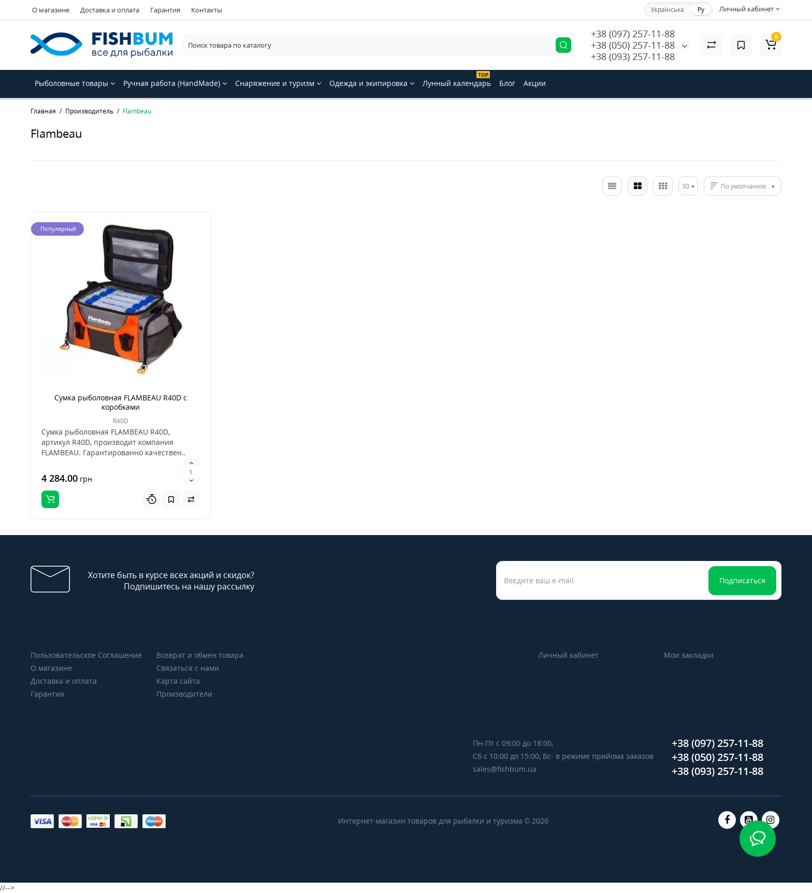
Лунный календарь (457, 79)
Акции (535, 83)
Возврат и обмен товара (199, 655)
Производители (184, 694)
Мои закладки (689, 655)
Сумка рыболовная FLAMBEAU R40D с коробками (120, 402)
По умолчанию (743, 186)
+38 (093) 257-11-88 (633, 56)
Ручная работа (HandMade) (175, 83)
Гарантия (165, 10)
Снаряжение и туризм (278, 83)
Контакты (206, 10)
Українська (667, 9)
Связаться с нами (187, 668)
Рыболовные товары (75, 83)
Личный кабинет (568, 655)
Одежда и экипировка (371, 83)
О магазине (50, 10)
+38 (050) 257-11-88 (633, 45)
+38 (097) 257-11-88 (633, 33)
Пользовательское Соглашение (86, 655)
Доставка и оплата (109, 10)
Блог (507, 83)
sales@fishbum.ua (504, 769)
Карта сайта (178, 681)
